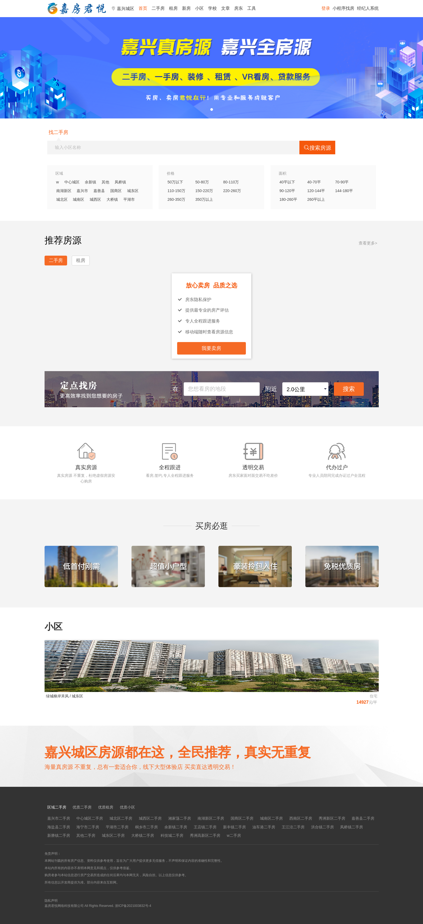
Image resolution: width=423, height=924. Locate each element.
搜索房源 (317, 148)
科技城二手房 (172, 835)
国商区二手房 (242, 818)
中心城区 (72, 182)
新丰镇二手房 (234, 827)
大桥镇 (112, 199)
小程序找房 (343, 8)
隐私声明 (51, 901)
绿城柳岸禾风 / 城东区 (64, 696)
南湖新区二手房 (211, 818)
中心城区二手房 (89, 818)
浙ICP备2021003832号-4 (133, 906)
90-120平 (287, 191)
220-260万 (232, 191)
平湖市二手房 (117, 827)
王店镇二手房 (205, 827)
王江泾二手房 (293, 827)
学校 (212, 8)
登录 (325, 8)
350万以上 (204, 199)
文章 (225, 8)
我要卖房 (211, 348)
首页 (143, 8)
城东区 (133, 191)
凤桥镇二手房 (351, 827)
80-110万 (231, 182)
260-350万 (176, 199)
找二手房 (58, 132)
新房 (186, 8)
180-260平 (288, 199)
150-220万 (204, 191)
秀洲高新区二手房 (205, 835)
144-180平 (344, 191)
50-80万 (202, 182)
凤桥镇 (120, 182)
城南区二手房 (271, 818)
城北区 (62, 199)
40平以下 (287, 182)
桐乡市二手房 (146, 827)
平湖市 (129, 199)
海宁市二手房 (87, 827)
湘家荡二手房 (179, 818)
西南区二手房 (300, 818)
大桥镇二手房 (142, 835)
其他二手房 (85, 835)
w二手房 (234, 835)
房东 (238, 8)
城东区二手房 (113, 835)
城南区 (78, 199)
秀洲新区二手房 (332, 818)
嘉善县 (99, 191)
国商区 (116, 191)
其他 (105, 182)
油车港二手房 (263, 827)
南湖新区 (63, 191)
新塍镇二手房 (58, 835)
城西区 (95, 199)
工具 (251, 8)
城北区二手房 (120, 818)
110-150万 (176, 191)
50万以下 (175, 182)
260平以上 (316, 199)
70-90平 (342, 182)
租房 (173, 8)
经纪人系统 (368, 8)
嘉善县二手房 (363, 818)
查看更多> (368, 243)
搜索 (349, 389)
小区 (199, 8)
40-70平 (314, 182)
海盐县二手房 (58, 827)
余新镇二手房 (175, 827)
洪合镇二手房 (322, 827)
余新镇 (90, 182)
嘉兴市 (82, 191)
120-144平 (316, 191)
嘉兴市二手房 (58, 818)
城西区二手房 (150, 818)
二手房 (158, 8)
